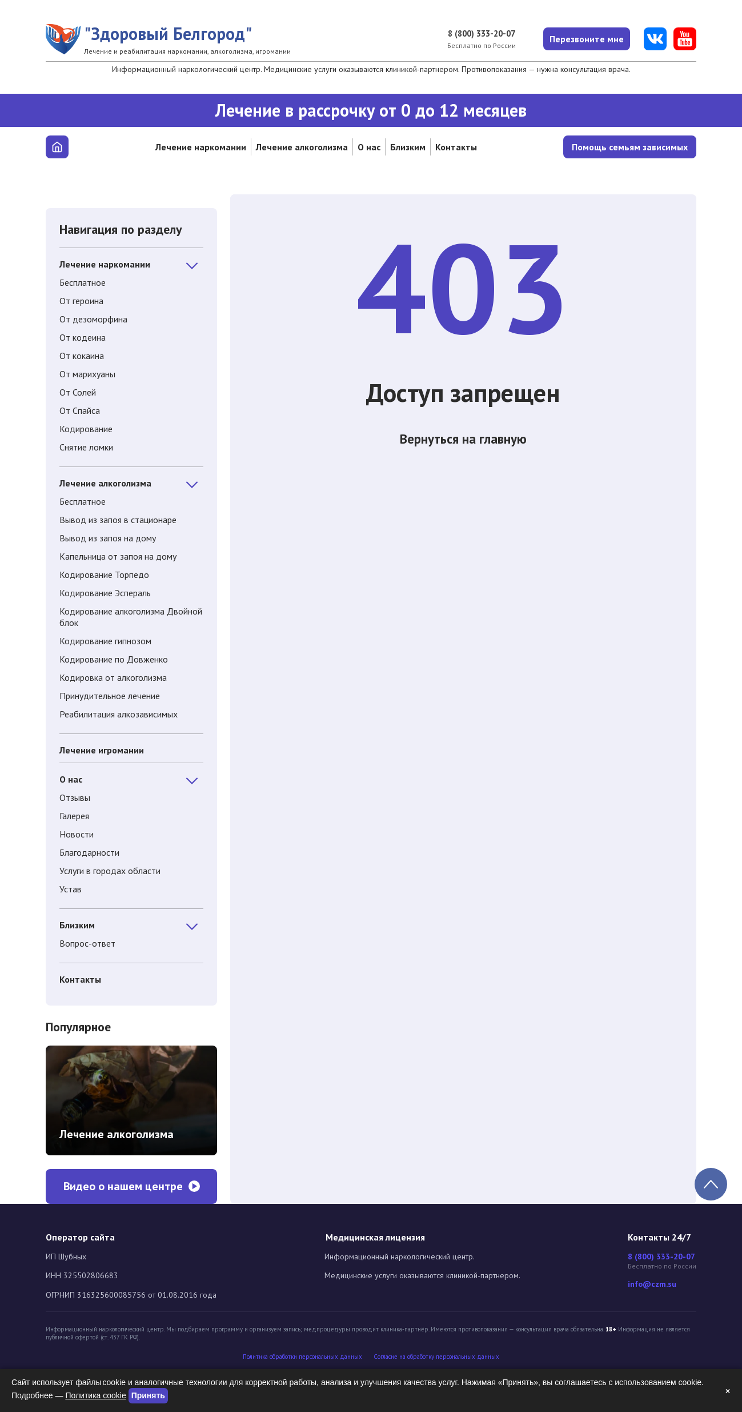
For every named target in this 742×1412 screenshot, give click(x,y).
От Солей (77, 392)
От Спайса (79, 410)
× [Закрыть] (728, 1391)
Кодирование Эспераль (105, 593)
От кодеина (82, 337)
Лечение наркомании (200, 147)
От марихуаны (87, 374)
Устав (70, 889)
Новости (76, 834)
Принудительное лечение (109, 695)
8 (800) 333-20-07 (474, 33)
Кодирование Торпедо (104, 574)
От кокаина (81, 355)
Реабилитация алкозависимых (118, 714)
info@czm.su (652, 1284)
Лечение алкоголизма (302, 147)
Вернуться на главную (463, 442)
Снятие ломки (86, 447)
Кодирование (86, 428)
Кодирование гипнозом (105, 641)
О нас (369, 147)
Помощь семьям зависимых (630, 147)
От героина (81, 300)
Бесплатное (82, 282)
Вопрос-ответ (87, 943)
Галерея (74, 815)
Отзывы (74, 797)
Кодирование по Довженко (113, 659)
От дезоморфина (93, 319)
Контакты (456, 147)
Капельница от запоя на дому (118, 556)
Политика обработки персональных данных (302, 1357)
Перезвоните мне (584, 39)
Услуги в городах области (110, 870)
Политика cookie (95, 1395)
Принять (148, 1395)
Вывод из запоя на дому (107, 538)
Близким (408, 147)
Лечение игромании (101, 750)
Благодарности (89, 852)
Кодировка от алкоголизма (113, 677)
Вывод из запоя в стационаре (118, 519)
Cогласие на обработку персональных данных (436, 1357)
